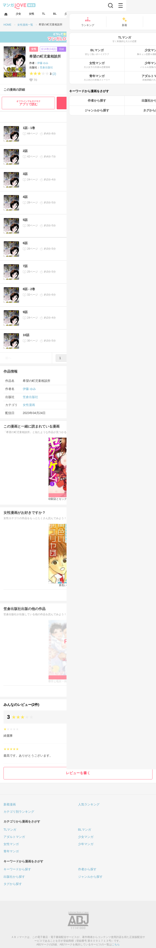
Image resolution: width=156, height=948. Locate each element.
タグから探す (13, 884)
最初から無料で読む (105, 103)
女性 (33, 49)
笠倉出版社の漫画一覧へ (131, 691)
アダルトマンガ (14, 837)
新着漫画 (10, 804)
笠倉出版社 (46, 67)
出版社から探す (14, 876)
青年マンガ (11, 851)
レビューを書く (78, 773)
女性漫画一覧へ (137, 595)
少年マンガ (85, 844)
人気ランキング (89, 804)
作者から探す (87, 869)
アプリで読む (28, 103)
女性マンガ (11, 844)
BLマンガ (84, 829)
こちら (116, 944)
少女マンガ (85, 837)
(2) (54, 74)
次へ (148, 358)
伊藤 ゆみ (42, 63)
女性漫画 (29, 405)
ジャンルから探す (90, 876)
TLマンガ (10, 829)
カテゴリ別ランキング (19, 811)
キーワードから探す (17, 869)
